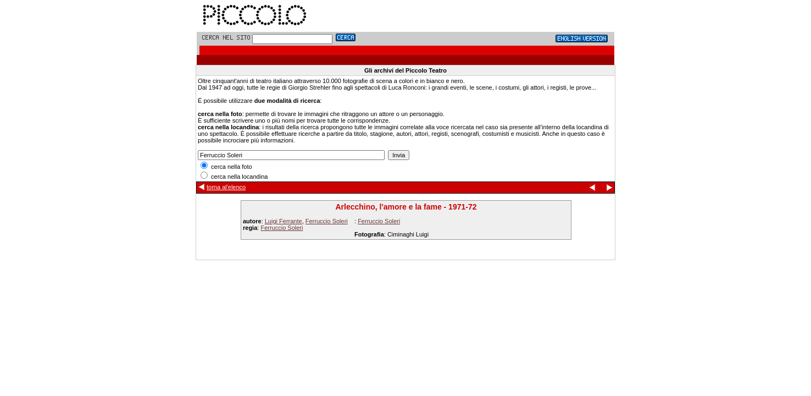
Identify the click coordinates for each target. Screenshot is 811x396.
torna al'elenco (226, 187)
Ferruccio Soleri (326, 221)
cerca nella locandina (234, 176)
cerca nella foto (226, 166)
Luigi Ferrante (283, 221)
